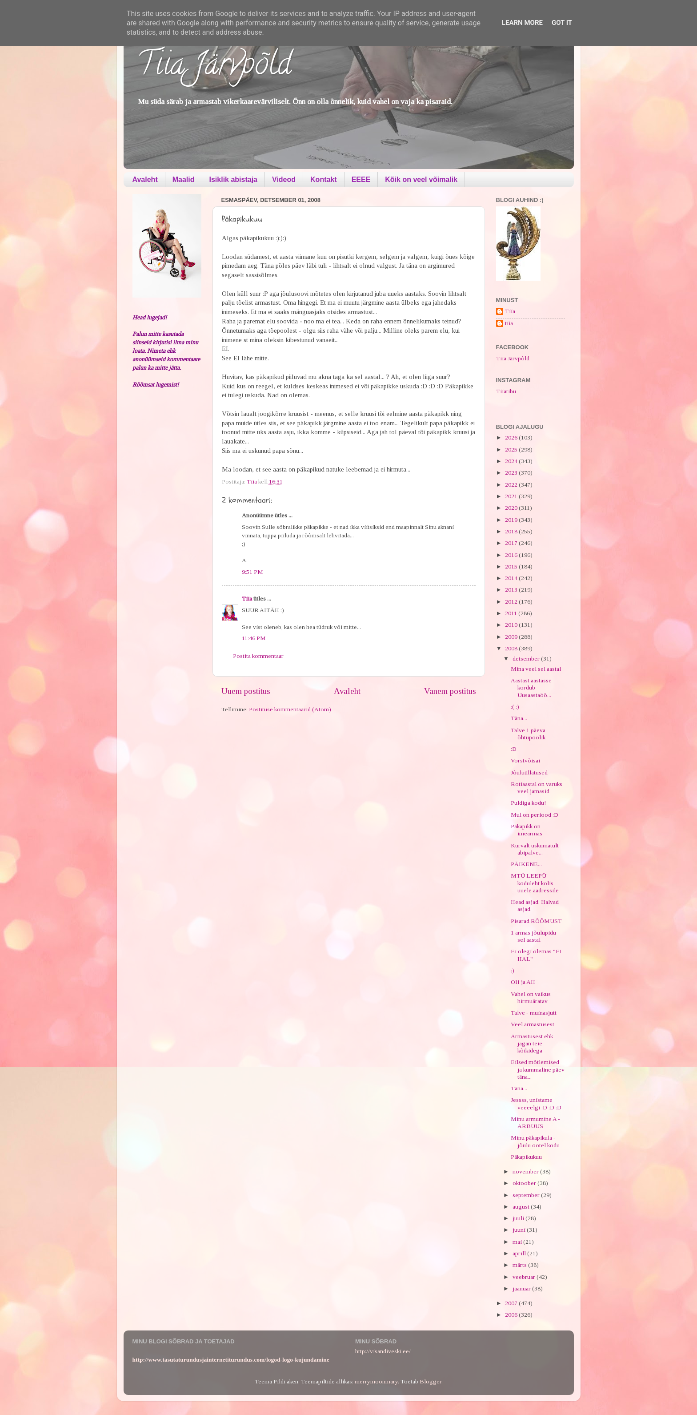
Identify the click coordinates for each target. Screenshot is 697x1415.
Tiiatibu (506, 391)
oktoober (525, 1183)
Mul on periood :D (534, 814)
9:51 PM (252, 571)
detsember (527, 658)
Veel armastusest (532, 1024)
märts (520, 1265)
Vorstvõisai (525, 760)
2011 (511, 613)
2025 (512, 449)
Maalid (183, 179)
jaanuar (522, 1288)
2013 (512, 589)
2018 (512, 531)
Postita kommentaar (258, 656)
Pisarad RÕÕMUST (536, 921)
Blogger (430, 1381)
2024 (512, 461)
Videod (284, 179)
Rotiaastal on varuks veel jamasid (536, 787)
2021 (512, 496)
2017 (512, 543)
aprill (520, 1253)
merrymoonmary (376, 1381)
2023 (512, 472)
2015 (512, 566)
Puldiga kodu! (528, 802)
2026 (512, 437)
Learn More (522, 23)
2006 (512, 1314)
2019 (512, 519)
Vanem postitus (450, 691)
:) (512, 970)
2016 (512, 555)
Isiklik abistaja (233, 179)
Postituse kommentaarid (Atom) (290, 709)
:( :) (515, 706)
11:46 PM (254, 638)
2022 (512, 484)
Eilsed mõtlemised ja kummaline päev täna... (538, 1069)
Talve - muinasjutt (534, 1012)
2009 (512, 636)
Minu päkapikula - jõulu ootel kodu (535, 1141)
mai (518, 1241)
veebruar (525, 1277)
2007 (512, 1303)
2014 (512, 578)
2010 (512, 624)
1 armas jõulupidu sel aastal (533, 936)
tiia (509, 323)
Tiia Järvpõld (214, 67)
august (522, 1206)
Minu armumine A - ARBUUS (535, 1122)
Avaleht (145, 179)
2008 (512, 648)
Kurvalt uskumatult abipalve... (535, 849)
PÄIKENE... (526, 864)
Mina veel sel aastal (536, 668)
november (526, 1171)
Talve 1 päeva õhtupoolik (528, 734)
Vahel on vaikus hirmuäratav (531, 997)
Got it (562, 23)
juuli (519, 1218)
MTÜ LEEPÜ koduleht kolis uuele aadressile (535, 882)
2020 (512, 507)
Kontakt (323, 179)
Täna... (519, 718)
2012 (512, 601)
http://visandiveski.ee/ (383, 1351)
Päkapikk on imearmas (526, 830)
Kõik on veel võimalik (421, 179)
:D (514, 749)
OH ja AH (523, 982)
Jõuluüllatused (529, 772)
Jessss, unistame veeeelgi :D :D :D (536, 1103)
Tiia (247, 598)
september (527, 1195)
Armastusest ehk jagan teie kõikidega (532, 1043)
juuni (520, 1229)
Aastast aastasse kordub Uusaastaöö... (531, 687)
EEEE (361, 179)
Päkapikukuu (526, 1156)
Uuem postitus (245, 691)
